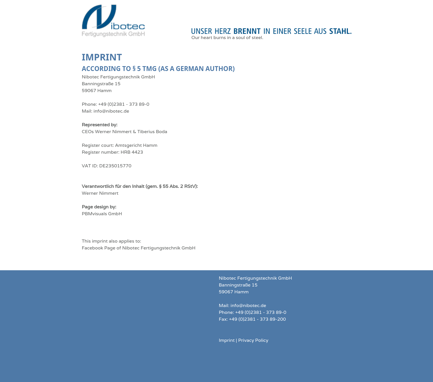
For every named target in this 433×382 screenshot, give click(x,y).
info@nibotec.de (111, 111)
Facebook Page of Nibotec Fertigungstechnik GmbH (139, 248)
